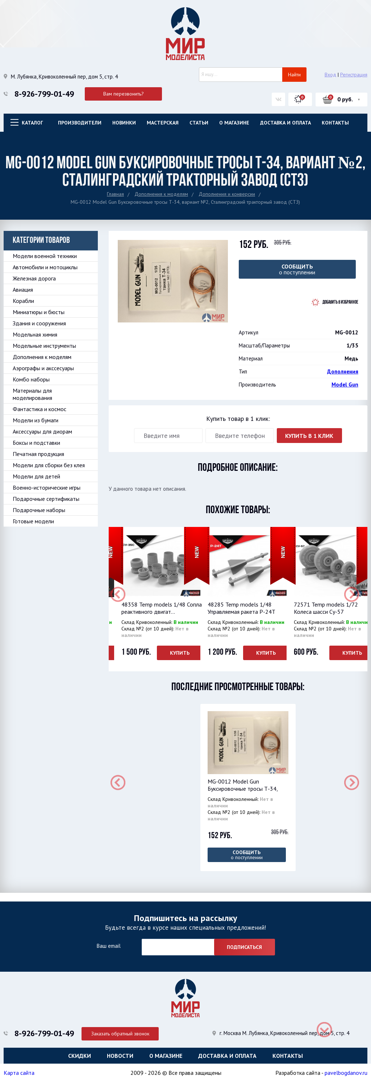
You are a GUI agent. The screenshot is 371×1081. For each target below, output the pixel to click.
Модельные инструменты (44, 345)
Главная (115, 194)
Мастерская (163, 122)
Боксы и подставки (36, 442)
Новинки (124, 122)
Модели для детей (36, 476)
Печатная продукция (38, 453)
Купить (179, 653)
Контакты (335, 122)
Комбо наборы (31, 379)
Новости (120, 1053)
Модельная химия (35, 334)
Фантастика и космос (39, 409)
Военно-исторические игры (46, 487)
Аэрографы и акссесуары (43, 368)
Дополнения (342, 371)
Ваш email (108, 944)
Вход (330, 74)
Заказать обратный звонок (124, 1030)
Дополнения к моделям (161, 194)
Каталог (32, 122)
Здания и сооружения (39, 323)
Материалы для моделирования (32, 394)
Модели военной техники (45, 255)
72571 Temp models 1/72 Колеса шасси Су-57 (326, 608)
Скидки (79, 1053)
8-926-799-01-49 (44, 94)
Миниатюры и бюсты (38, 312)
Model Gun (345, 384)
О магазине (234, 122)
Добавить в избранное (340, 302)
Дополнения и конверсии (227, 194)
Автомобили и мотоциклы (45, 267)
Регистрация (353, 74)
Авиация (23, 289)
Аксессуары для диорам (42, 431)
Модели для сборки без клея (49, 465)
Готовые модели (33, 521)
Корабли (23, 300)
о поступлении (297, 269)
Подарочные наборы (39, 510)
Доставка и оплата (285, 122)
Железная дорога (34, 278)
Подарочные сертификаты (46, 498)
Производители (79, 122)
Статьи (198, 122)
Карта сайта (19, 1072)
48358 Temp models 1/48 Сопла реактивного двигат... (161, 608)
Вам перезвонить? (123, 93)
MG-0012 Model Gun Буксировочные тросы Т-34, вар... (243, 788)
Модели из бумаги (35, 420)
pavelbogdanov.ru (346, 1072)
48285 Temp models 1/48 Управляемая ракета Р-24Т (241, 608)
